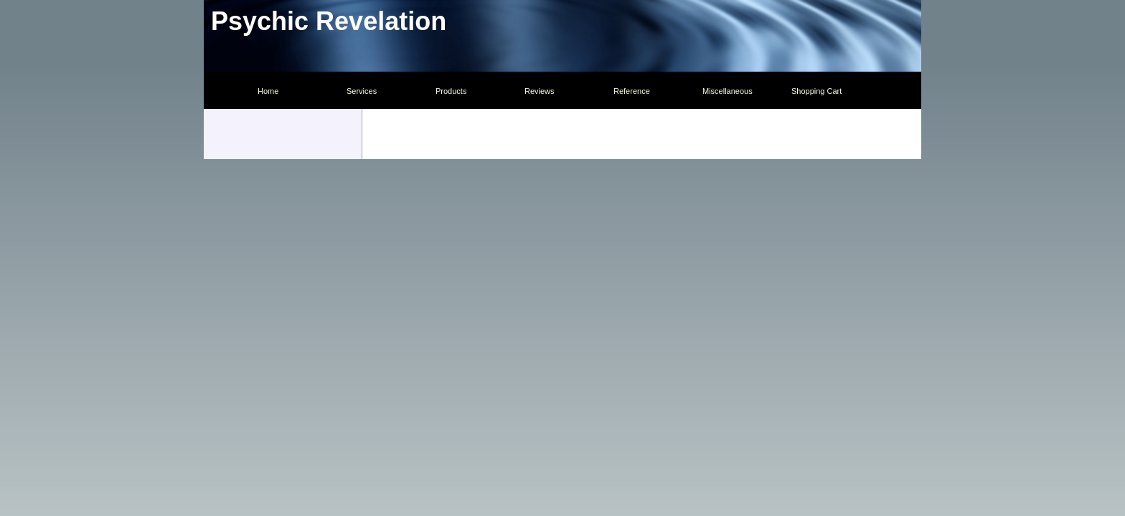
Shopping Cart (816, 91)
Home (268, 91)
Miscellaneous (727, 91)
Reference (631, 91)
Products (451, 91)
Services (362, 91)
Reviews (539, 91)
